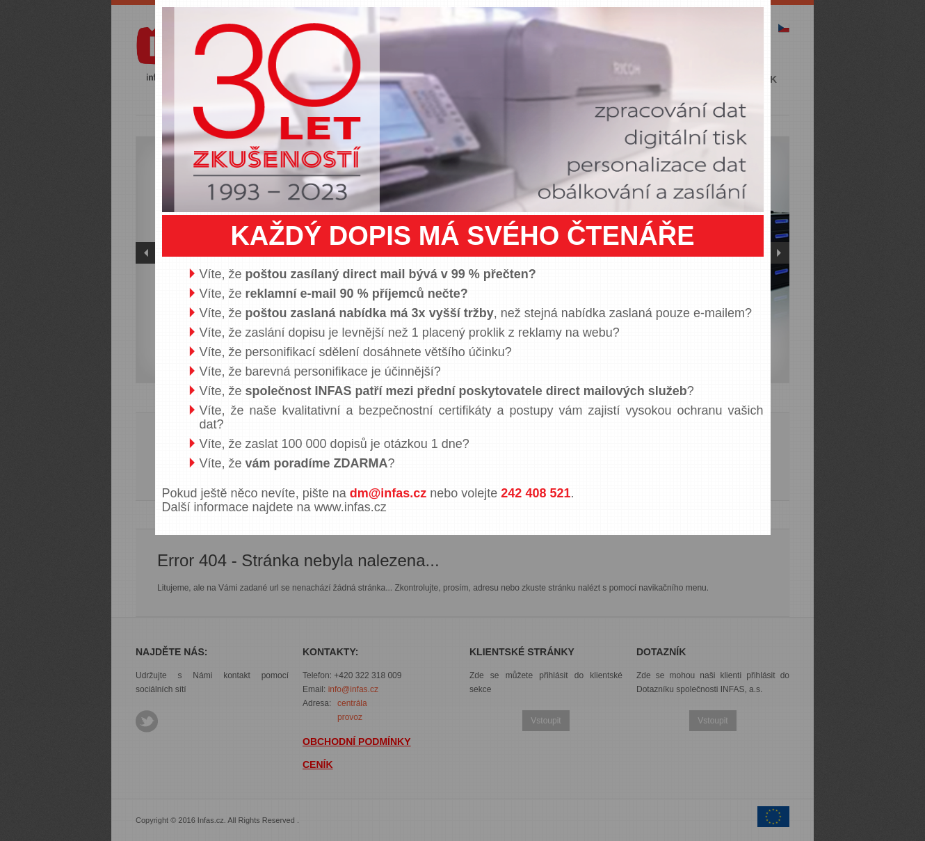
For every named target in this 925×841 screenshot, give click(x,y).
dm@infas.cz (388, 493)
